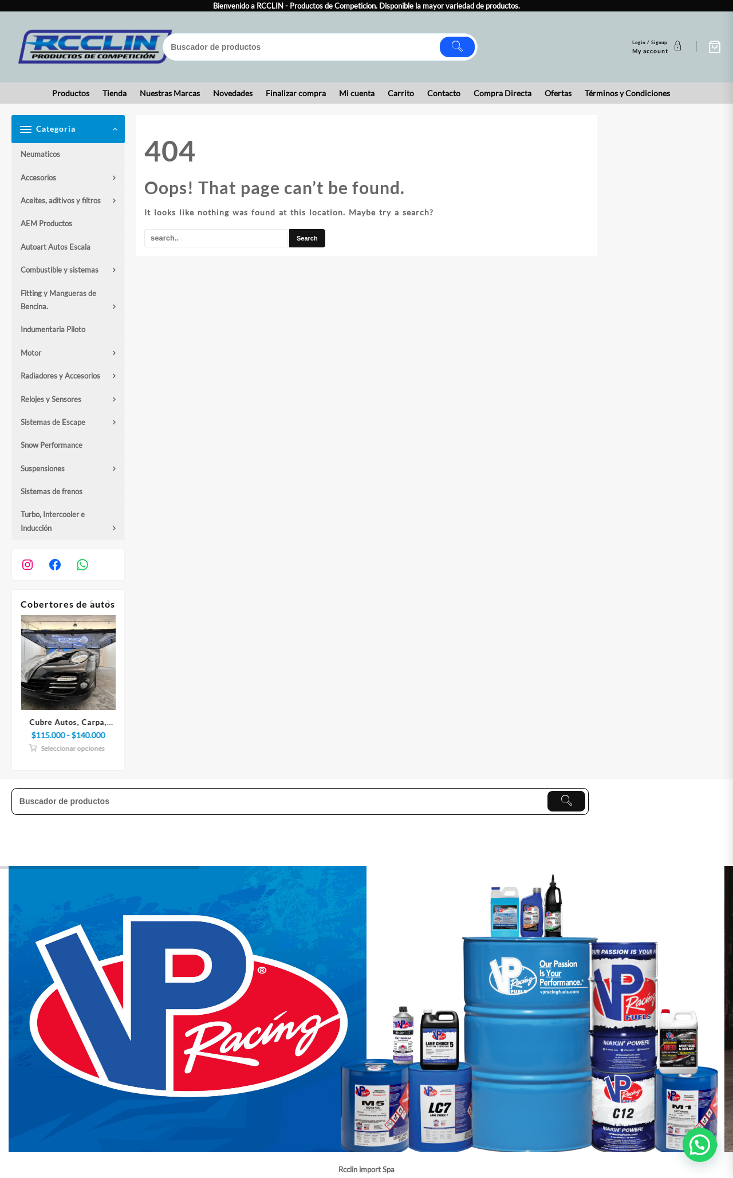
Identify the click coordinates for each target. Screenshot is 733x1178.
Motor (31, 352)
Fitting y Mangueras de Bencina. (58, 300)
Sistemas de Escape (53, 422)
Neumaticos (40, 154)
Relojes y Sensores (51, 399)
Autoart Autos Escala (55, 246)
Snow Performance (51, 445)
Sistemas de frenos (51, 491)
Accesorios (38, 177)
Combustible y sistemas (59, 269)
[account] (658, 47)
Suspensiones (43, 468)
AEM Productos (46, 223)
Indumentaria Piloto (53, 329)
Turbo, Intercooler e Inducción (53, 521)
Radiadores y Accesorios (60, 375)
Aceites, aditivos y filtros (61, 200)
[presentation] (91, 602)
